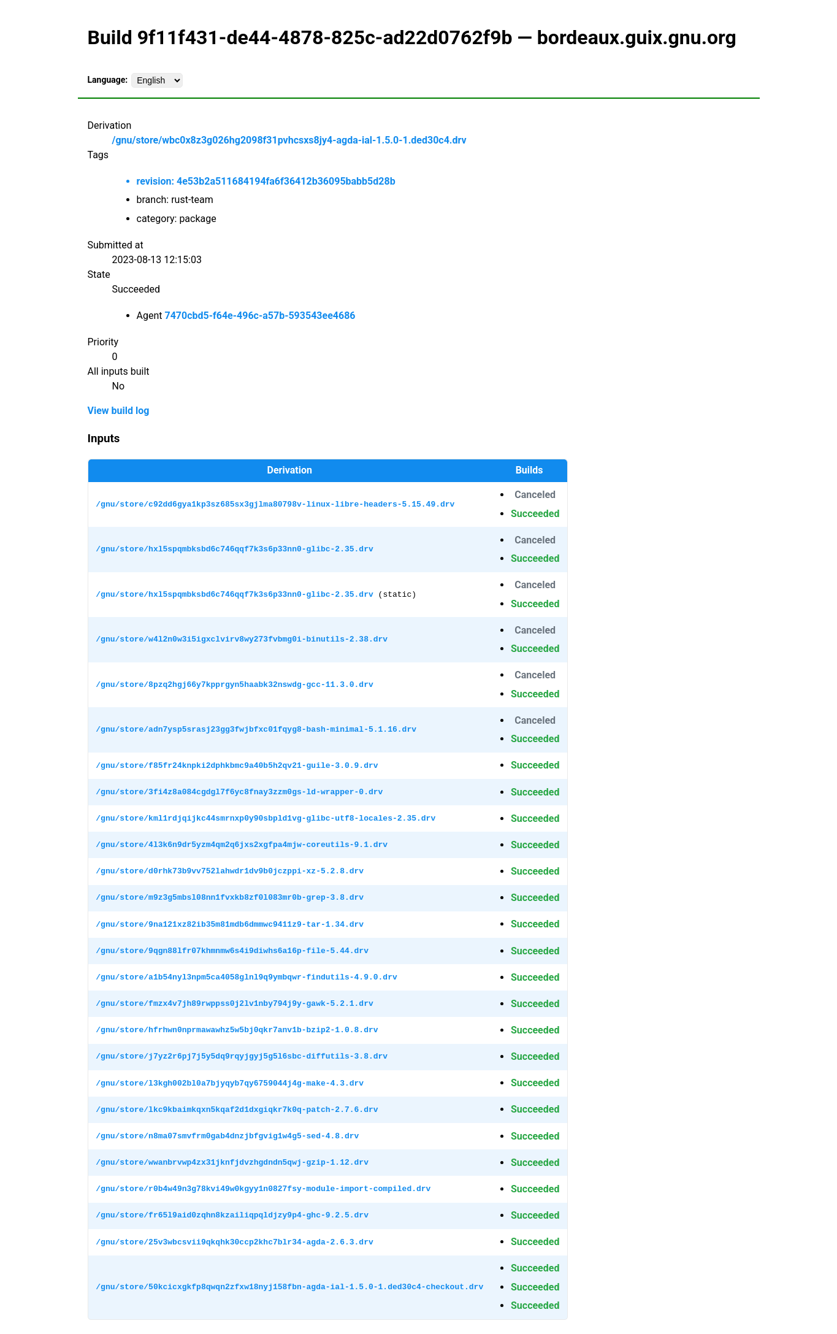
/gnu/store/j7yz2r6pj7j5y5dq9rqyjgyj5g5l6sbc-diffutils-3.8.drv (242, 1056)
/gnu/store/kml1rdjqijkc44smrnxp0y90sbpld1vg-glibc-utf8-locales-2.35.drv (265, 818)
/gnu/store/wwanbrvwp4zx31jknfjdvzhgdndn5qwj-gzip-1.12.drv (232, 1162)
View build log (119, 410)
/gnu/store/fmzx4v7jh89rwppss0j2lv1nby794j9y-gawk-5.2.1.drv (234, 1003)
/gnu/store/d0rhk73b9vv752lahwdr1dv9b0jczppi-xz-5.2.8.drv (230, 870)
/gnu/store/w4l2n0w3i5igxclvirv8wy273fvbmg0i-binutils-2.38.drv (242, 639)
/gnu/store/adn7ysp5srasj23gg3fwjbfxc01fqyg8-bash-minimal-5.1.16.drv (256, 729)
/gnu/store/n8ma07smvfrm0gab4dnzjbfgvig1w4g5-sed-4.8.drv (227, 1135)
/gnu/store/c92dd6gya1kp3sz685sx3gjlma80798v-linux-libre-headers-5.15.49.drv (275, 504)
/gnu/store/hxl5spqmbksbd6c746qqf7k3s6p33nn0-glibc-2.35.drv (234, 548)
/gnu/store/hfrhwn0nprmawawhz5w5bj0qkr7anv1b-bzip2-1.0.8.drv (237, 1029)
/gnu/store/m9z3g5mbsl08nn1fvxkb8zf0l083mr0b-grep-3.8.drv (230, 897)
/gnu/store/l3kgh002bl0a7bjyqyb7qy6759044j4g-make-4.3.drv (230, 1083)
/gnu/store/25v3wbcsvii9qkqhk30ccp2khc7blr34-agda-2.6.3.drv (234, 1242)
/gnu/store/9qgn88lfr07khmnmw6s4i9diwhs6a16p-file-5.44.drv (232, 950)
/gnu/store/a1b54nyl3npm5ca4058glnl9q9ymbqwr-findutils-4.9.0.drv (246, 977)
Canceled (535, 494)
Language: (108, 80)
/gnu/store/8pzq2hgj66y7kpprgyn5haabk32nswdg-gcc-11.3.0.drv (234, 684)
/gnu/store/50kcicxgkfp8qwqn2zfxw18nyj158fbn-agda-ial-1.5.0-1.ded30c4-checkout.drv (289, 1286)
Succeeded (535, 513)
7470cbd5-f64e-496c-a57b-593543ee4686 (259, 315)
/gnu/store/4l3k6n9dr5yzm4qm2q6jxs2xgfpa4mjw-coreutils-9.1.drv (242, 844)
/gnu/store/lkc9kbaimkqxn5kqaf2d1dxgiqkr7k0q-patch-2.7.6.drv (237, 1109)
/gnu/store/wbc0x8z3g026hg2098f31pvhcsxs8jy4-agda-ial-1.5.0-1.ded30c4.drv (289, 140)
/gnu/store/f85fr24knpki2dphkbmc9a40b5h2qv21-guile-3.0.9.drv (237, 765)
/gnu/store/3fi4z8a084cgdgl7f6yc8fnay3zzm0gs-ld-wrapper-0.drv (239, 791)
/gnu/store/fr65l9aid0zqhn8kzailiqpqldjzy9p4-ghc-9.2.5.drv (232, 1215)
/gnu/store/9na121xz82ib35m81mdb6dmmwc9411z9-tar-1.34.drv (230, 924)
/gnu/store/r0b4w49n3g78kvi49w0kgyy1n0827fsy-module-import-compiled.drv (263, 1188)
